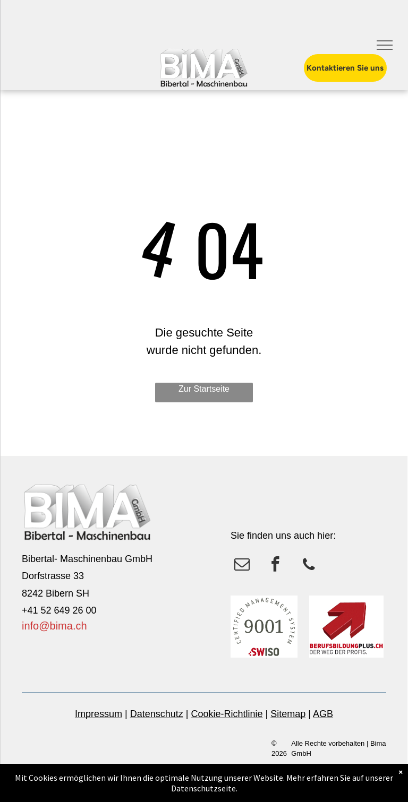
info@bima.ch (54, 626)
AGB (323, 714)
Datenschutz (156, 714)
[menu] (384, 45)
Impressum (98, 714)
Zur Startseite (204, 388)
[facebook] (275, 566)
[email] (242, 566)
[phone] (309, 566)
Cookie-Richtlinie (226, 714)
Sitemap (287, 714)
